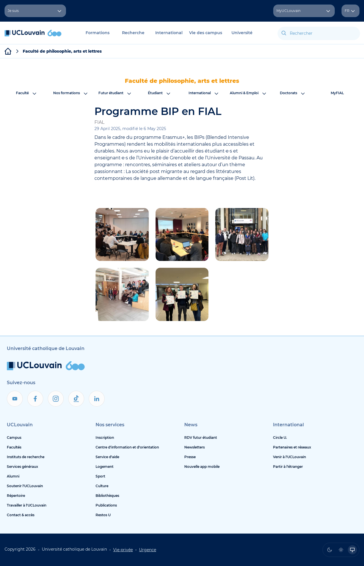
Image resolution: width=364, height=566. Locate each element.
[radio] (329, 549)
